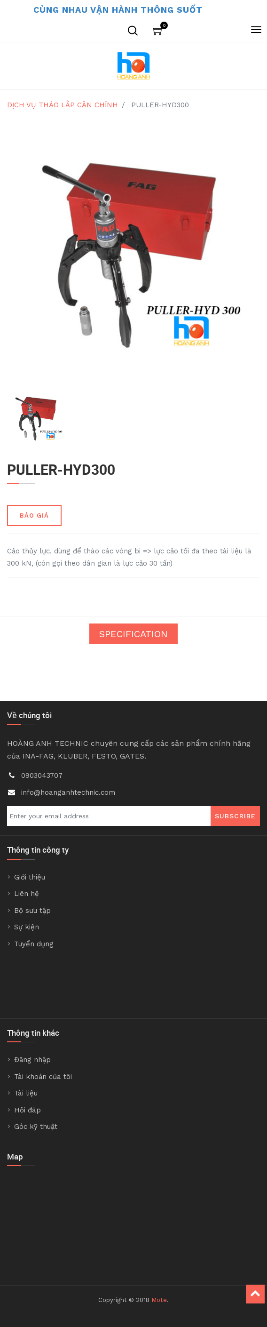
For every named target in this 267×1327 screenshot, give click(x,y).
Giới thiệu (29, 877)
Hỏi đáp (27, 1110)
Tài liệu (26, 1093)
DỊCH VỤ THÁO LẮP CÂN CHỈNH (62, 105)
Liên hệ (26, 893)
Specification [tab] (133, 634)
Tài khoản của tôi (43, 1076)
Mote (159, 1299)
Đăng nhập (32, 1059)
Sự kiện (26, 927)
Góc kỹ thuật (35, 1126)
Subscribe (235, 816)
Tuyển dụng (34, 944)
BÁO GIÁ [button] (34, 515)
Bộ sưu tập (32, 910)
